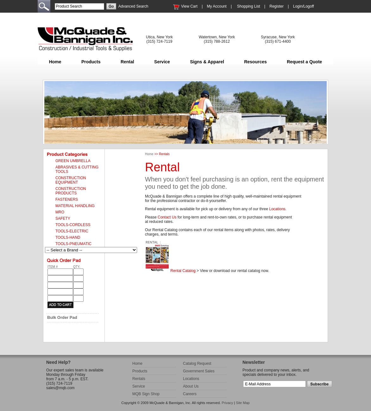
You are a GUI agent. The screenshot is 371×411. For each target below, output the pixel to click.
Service (162, 61)
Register (276, 6)
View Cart (189, 6)
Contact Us (167, 217)
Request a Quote (304, 61)
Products (91, 61)
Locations (277, 209)
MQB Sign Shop (146, 394)
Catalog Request (197, 363)
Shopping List (248, 6)
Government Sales (198, 371)
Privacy (227, 403)
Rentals (138, 378)
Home (55, 61)
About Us (190, 386)
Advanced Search (133, 6)
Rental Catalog (182, 271)
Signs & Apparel (207, 61)
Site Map (242, 403)
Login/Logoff (303, 6)
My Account (217, 6)
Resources (255, 61)
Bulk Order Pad (62, 317)
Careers (190, 394)
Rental (127, 61)
